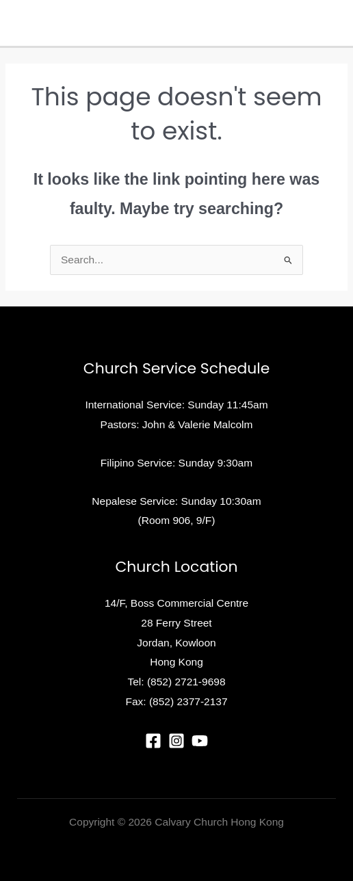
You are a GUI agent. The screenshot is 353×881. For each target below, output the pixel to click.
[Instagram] (176, 741)
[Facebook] (153, 741)
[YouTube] (200, 741)
